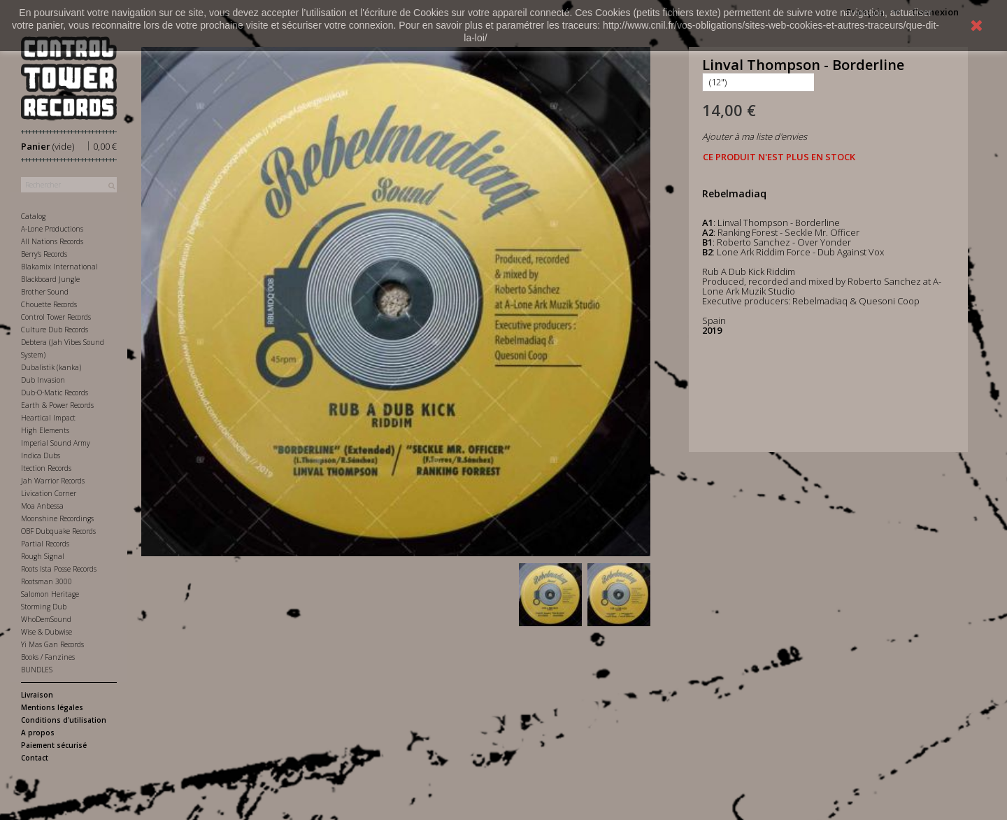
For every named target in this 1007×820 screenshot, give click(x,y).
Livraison (37, 695)
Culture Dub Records (54, 329)
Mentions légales (52, 707)
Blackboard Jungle (50, 279)
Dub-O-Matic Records (54, 392)
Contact (34, 758)
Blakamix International (59, 266)
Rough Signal (42, 556)
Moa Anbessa (42, 506)
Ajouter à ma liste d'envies (754, 136)
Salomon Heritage (50, 594)
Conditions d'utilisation (63, 720)
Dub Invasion (43, 380)
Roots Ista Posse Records (59, 569)
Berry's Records (44, 254)
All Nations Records (52, 241)
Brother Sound (45, 292)
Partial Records (45, 544)
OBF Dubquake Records (58, 531)
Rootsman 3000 (46, 581)
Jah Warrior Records (53, 481)
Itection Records (46, 468)
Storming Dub (43, 607)
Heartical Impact (48, 418)
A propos (38, 732)
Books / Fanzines (48, 657)
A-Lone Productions (52, 229)
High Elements (45, 430)
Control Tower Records (56, 317)
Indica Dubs (40, 455)
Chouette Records (49, 304)
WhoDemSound (46, 619)
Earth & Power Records (57, 405)
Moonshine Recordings (57, 518)
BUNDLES (36, 669)
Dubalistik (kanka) (51, 367)
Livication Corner (48, 493)
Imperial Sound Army (55, 443)
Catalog (33, 216)
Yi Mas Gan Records (52, 644)
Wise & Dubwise (46, 632)
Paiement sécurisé (54, 745)
